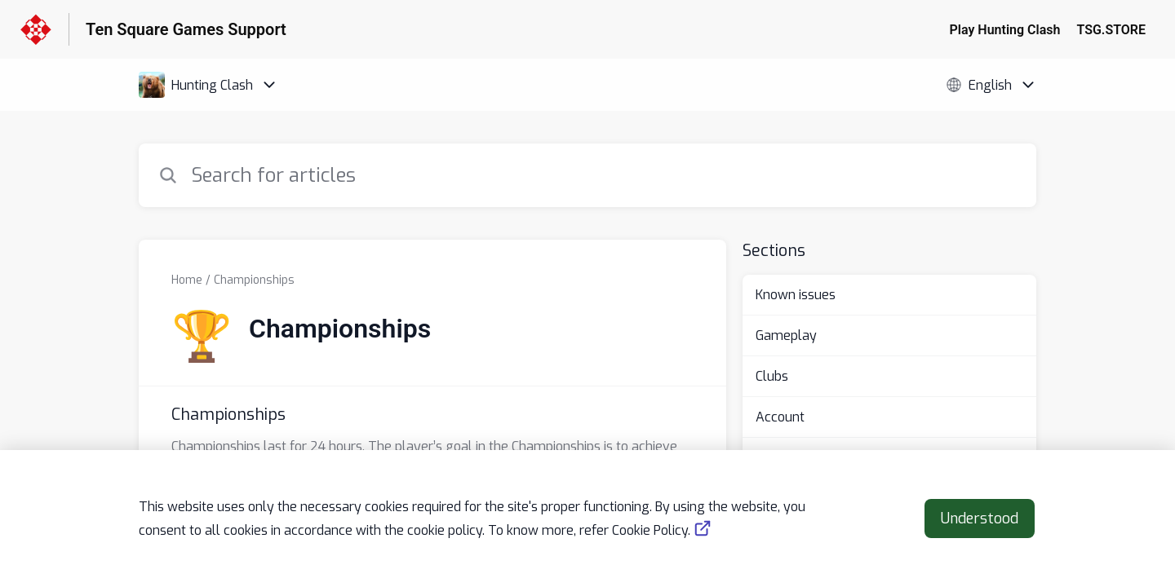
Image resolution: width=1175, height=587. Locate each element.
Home (186, 280)
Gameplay (786, 335)
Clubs (772, 376)
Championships (254, 280)
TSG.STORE (1111, 30)
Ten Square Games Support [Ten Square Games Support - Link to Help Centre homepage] (186, 29)
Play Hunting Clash (1005, 30)
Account (780, 417)
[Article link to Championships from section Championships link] (432, 439)
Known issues (796, 294)
